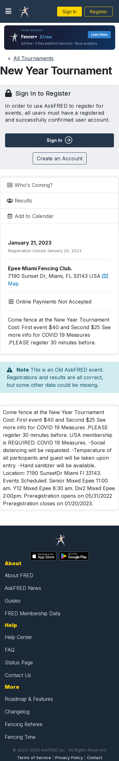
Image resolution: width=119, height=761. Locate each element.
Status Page (19, 662)
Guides (13, 601)
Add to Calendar (30, 216)
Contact (94, 757)
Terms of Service (34, 757)
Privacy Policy (69, 757)
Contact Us (18, 675)
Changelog (17, 711)
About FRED (19, 575)
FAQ (10, 650)
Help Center (18, 637)
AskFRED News (23, 588)
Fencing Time (20, 737)
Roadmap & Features (29, 699)
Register (98, 11)
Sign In (69, 11)
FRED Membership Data (32, 613)
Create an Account (60, 158)
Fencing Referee (24, 724)
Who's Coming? (30, 185)
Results (19, 200)
